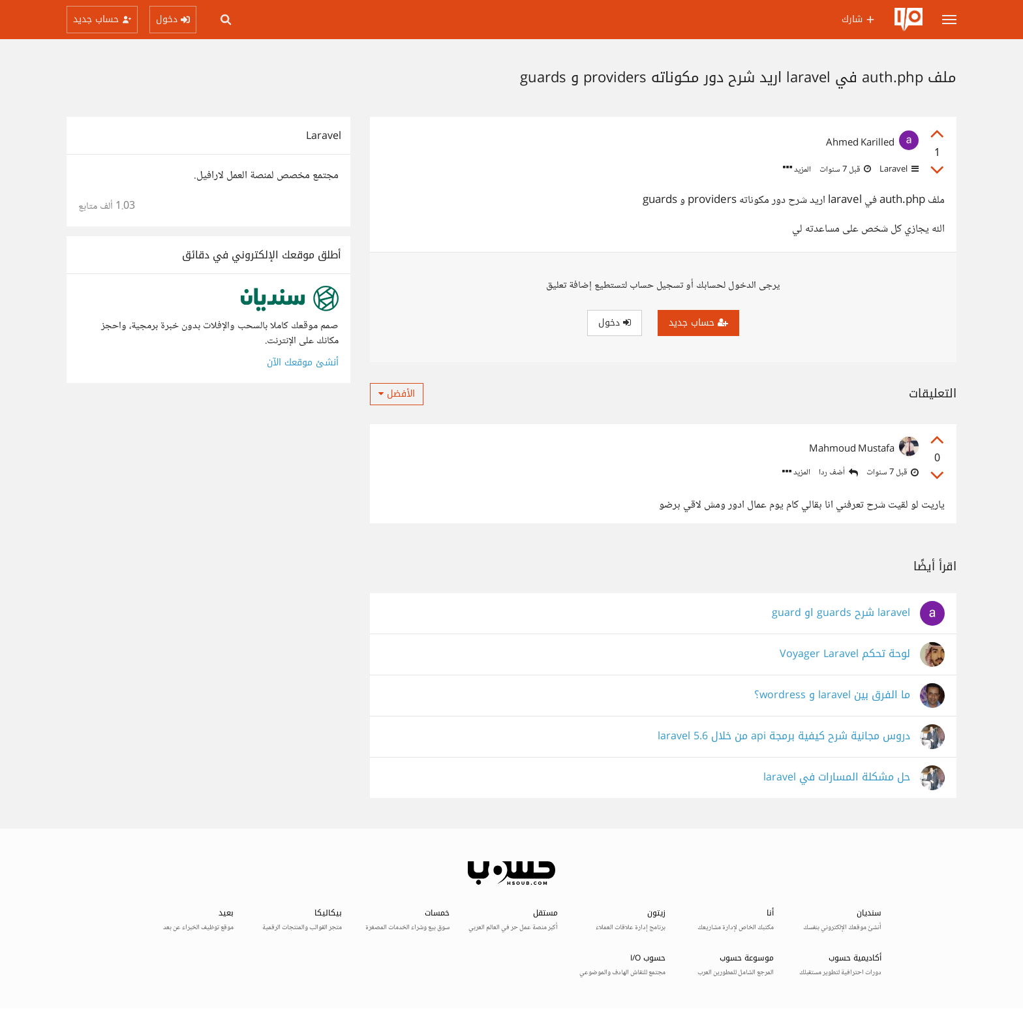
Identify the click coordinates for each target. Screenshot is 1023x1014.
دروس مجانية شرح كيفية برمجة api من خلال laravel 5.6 (784, 736)
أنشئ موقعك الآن (303, 362)
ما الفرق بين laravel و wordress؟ (832, 695)
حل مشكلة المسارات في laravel (836, 777)
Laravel (898, 169)
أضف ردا (838, 473)
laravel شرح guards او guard (841, 613)
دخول (614, 322)
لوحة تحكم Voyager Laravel (845, 654)
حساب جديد (698, 322)
